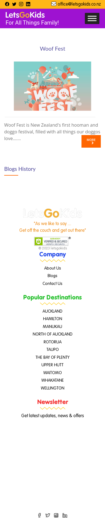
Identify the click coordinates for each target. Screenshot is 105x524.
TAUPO (52, 350)
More (91, 141)
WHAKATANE (52, 380)
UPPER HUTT (52, 365)
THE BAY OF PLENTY (52, 357)
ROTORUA (53, 342)
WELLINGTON (52, 388)
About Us (52, 268)
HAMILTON (52, 319)
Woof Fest (52, 48)
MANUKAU (52, 327)
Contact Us (52, 284)
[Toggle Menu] (92, 18)
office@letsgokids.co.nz (79, 4)
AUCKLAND (52, 311)
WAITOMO (52, 373)
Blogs (52, 276)
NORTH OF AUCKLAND (53, 334)
